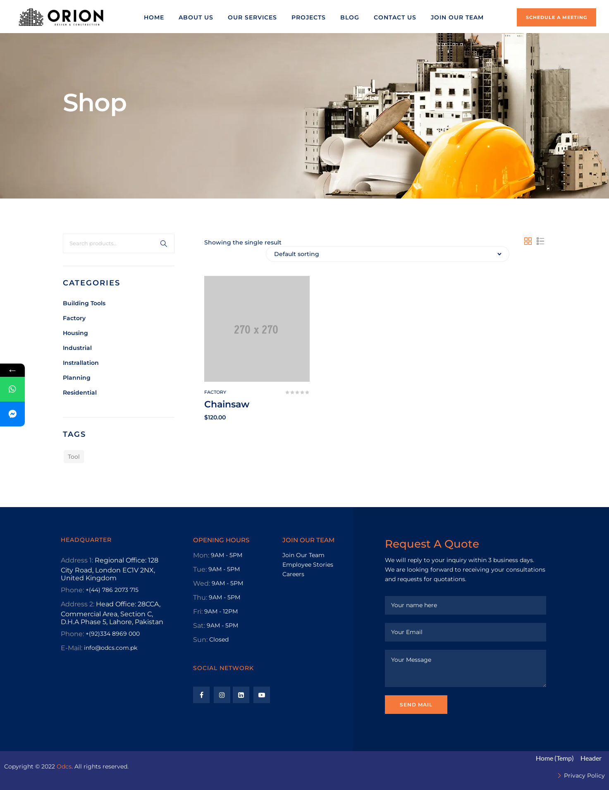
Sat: (199, 626)
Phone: (72, 590)
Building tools (84, 303)
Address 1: (77, 560)
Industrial (77, 348)
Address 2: (77, 604)
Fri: (198, 611)
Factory (74, 318)
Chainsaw (226, 404)
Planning (77, 377)
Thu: (200, 597)
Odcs (64, 766)
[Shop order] (387, 254)
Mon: (201, 555)
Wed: (201, 583)
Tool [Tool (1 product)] (74, 456)
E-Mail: (71, 648)
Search (164, 243)
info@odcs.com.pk (110, 647)
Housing (75, 333)
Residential (80, 392)
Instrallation (81, 362)
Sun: (200, 640)
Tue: (200, 569)
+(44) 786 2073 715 (112, 590)
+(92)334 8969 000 (113, 633)
